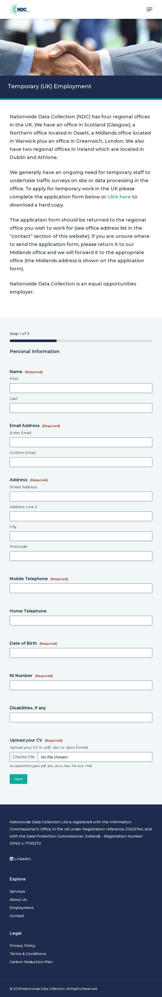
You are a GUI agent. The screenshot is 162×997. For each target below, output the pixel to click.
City (13, 526)
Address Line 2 (23, 507)
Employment (22, 907)
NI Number (31, 675)
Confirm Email (23, 452)
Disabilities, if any (28, 708)
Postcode (18, 546)
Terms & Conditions (28, 953)
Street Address (23, 487)
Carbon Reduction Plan (31, 962)
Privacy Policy (22, 945)
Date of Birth (33, 643)
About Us (18, 899)
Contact (17, 916)
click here (119, 197)
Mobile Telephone (39, 578)
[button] (149, 9)
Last (14, 398)
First (14, 378)
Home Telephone (28, 611)
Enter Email (20, 433)
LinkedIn (20, 859)
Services (17, 891)
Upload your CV (36, 740)
